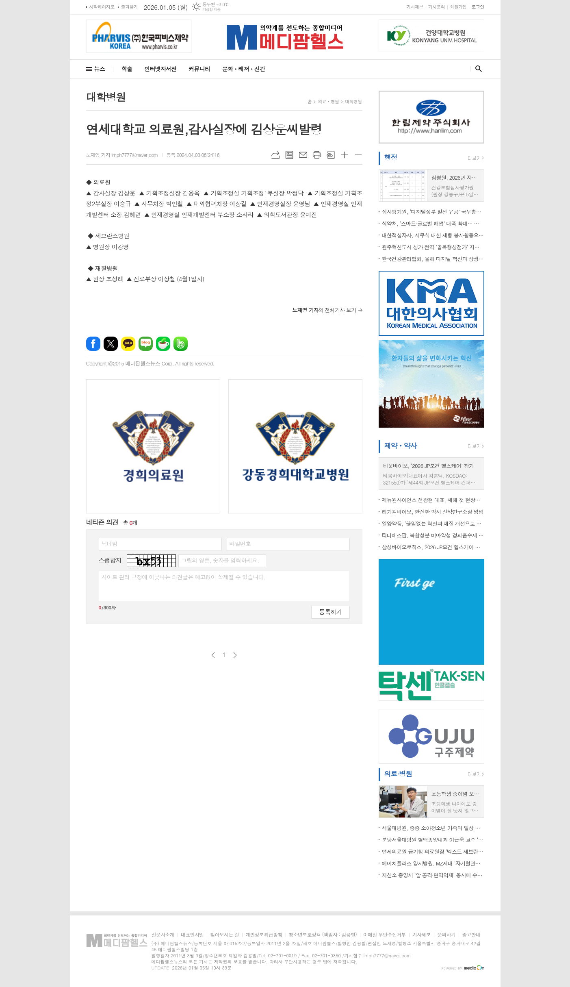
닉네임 (109, 543)
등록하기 (330, 611)
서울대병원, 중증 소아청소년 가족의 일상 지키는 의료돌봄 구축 (433, 828)
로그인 (477, 7)
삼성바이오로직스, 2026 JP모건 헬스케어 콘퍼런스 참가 (433, 547)
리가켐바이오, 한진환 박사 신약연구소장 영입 (433, 511)
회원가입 (458, 7)
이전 (213, 655)
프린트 (317, 155)
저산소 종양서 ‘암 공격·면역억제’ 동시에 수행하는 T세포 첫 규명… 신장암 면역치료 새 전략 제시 (433, 875)
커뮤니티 (199, 69)
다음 (235, 655)
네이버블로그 (146, 344)
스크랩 (331, 155)
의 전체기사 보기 (324, 310)
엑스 (111, 344)
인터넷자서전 (160, 69)
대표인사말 (192, 935)
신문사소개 (163, 935)
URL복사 (275, 155)
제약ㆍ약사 (400, 445)
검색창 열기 (476, 68)
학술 (126, 69)
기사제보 (414, 7)
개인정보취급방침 (263, 935)
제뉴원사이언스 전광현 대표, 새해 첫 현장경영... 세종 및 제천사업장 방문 (433, 500)
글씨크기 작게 (358, 155)
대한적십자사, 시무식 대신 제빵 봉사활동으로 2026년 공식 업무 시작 (433, 235)
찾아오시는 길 (224, 935)
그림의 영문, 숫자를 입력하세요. (220, 560)
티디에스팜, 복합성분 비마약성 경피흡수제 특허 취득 (433, 535)
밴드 (180, 344)
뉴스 (99, 69)
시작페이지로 (102, 7)
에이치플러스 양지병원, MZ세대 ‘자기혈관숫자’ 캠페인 (433, 863)
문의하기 (446, 935)
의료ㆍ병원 (328, 101)
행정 (390, 157)
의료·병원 (398, 773)
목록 (289, 155)
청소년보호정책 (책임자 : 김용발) (323, 935)
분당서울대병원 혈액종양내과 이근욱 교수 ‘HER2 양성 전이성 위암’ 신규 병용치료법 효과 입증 (433, 840)
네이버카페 (163, 344)
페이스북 (93, 344)
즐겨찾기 (129, 7)
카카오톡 (128, 344)
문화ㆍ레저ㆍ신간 (243, 69)
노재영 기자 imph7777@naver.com (122, 154)
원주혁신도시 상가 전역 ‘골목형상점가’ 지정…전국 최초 (433, 247)
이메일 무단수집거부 (384, 935)
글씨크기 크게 (344, 155)
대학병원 (353, 101)
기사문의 (436, 7)
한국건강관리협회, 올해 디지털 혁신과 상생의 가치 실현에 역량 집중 (433, 259)
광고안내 (471, 935)
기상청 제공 (211, 9)
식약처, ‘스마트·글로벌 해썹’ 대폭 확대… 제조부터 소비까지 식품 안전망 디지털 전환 (433, 223)
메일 (303, 155)
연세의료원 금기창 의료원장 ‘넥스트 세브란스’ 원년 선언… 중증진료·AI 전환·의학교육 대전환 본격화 (433, 851)
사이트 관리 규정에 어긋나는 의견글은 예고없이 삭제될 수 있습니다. (184, 577)
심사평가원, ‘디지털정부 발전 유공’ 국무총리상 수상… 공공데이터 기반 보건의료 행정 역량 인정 (433, 211)
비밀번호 (240, 543)
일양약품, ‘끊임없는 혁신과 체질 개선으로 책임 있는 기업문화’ (433, 523)
